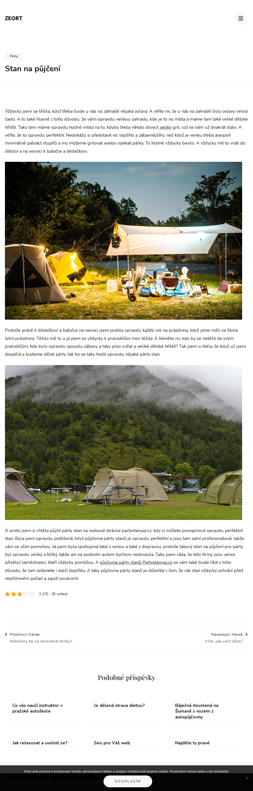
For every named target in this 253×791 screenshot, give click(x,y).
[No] (246, 778)
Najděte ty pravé (192, 743)
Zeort (13, 18)
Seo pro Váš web (112, 743)
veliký (165, 127)
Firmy (14, 56)
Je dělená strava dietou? (119, 705)
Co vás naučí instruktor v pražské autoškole (37, 708)
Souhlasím (128, 781)
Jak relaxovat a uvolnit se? (39, 743)
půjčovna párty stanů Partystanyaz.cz (136, 562)
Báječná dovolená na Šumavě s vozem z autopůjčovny (196, 711)
